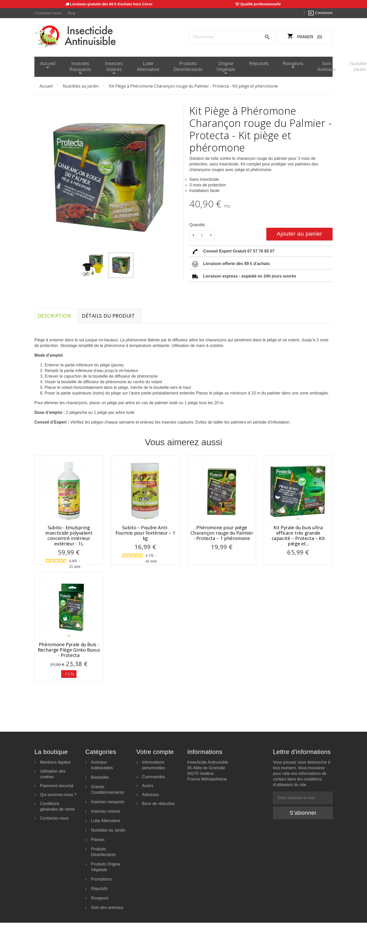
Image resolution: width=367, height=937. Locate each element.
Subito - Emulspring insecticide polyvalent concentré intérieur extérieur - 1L (69, 537)
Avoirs (147, 800)
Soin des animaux (107, 922)
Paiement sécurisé (57, 800)
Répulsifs (234, 63)
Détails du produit (112, 316)
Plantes (97, 854)
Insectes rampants (75, 66)
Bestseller (100, 791)
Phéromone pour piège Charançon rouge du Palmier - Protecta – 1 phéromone (221, 534)
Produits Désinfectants (171, 66)
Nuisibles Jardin (318, 66)
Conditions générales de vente (57, 821)
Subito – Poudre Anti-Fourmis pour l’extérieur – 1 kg (145, 534)
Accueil (46, 63)
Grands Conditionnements (107, 804)
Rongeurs (262, 63)
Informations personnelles (153, 779)
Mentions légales (55, 776)
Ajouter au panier (299, 234)
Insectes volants (106, 66)
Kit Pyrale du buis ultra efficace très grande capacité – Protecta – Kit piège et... (298, 537)
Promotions (101, 893)
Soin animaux (290, 66)
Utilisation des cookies (52, 788)
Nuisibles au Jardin (108, 844)
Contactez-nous (47, 13)
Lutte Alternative (136, 66)
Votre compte (155, 766)
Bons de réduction (158, 818)
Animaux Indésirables (102, 779)
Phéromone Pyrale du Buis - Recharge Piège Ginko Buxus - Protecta (69, 658)
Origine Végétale (204, 66)
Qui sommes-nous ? (58, 809)
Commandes (153, 791)
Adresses (150, 809)
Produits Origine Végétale (105, 881)
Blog (70, 13)
